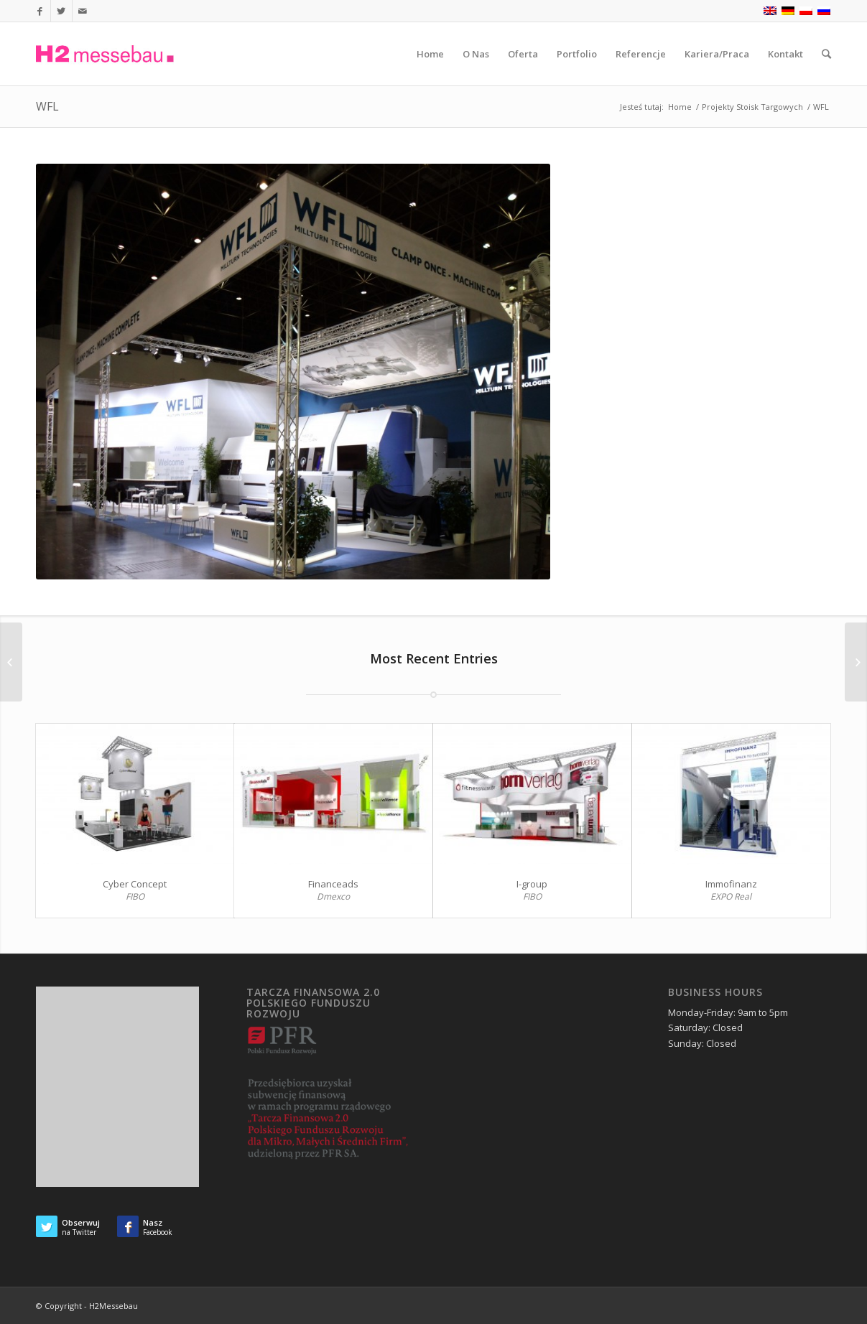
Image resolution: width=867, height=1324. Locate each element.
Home (680, 106)
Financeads (333, 883)
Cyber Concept (135, 883)
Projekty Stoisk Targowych (752, 106)
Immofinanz (731, 883)
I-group (531, 883)
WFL (47, 106)
